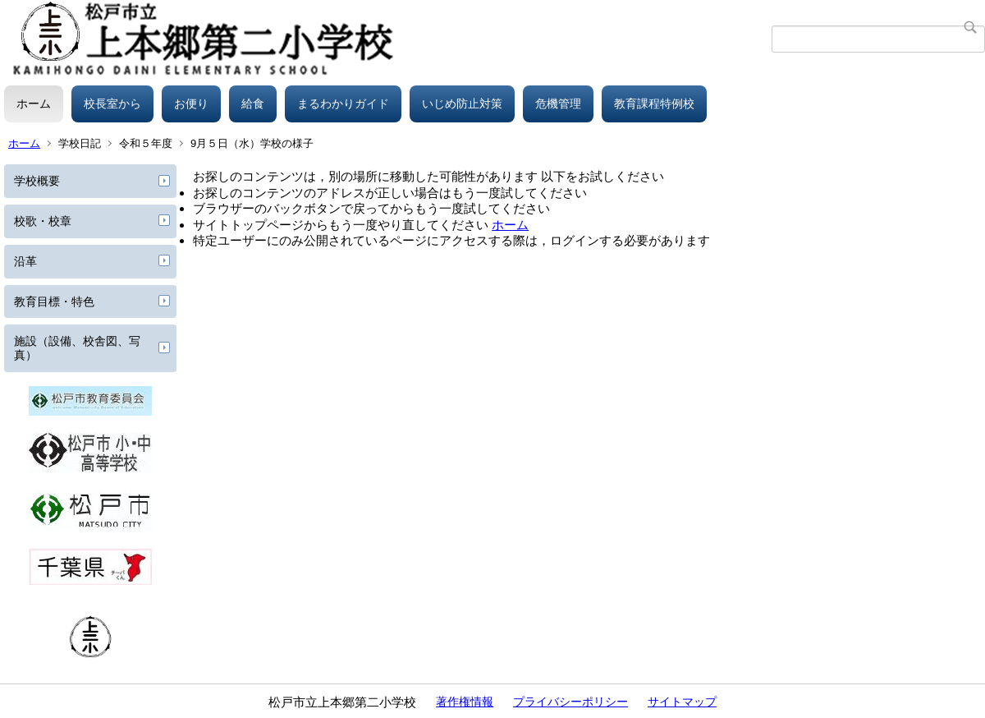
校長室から (112, 103)
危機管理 (558, 103)
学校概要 (37, 180)
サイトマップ (682, 701)
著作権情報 (464, 701)
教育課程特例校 (654, 103)
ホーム (33, 103)
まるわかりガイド (343, 103)
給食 (252, 103)
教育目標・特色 (54, 301)
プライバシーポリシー (570, 701)
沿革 (25, 261)
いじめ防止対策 (462, 103)
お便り (191, 103)
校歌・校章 (42, 221)
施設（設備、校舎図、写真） (77, 347)
